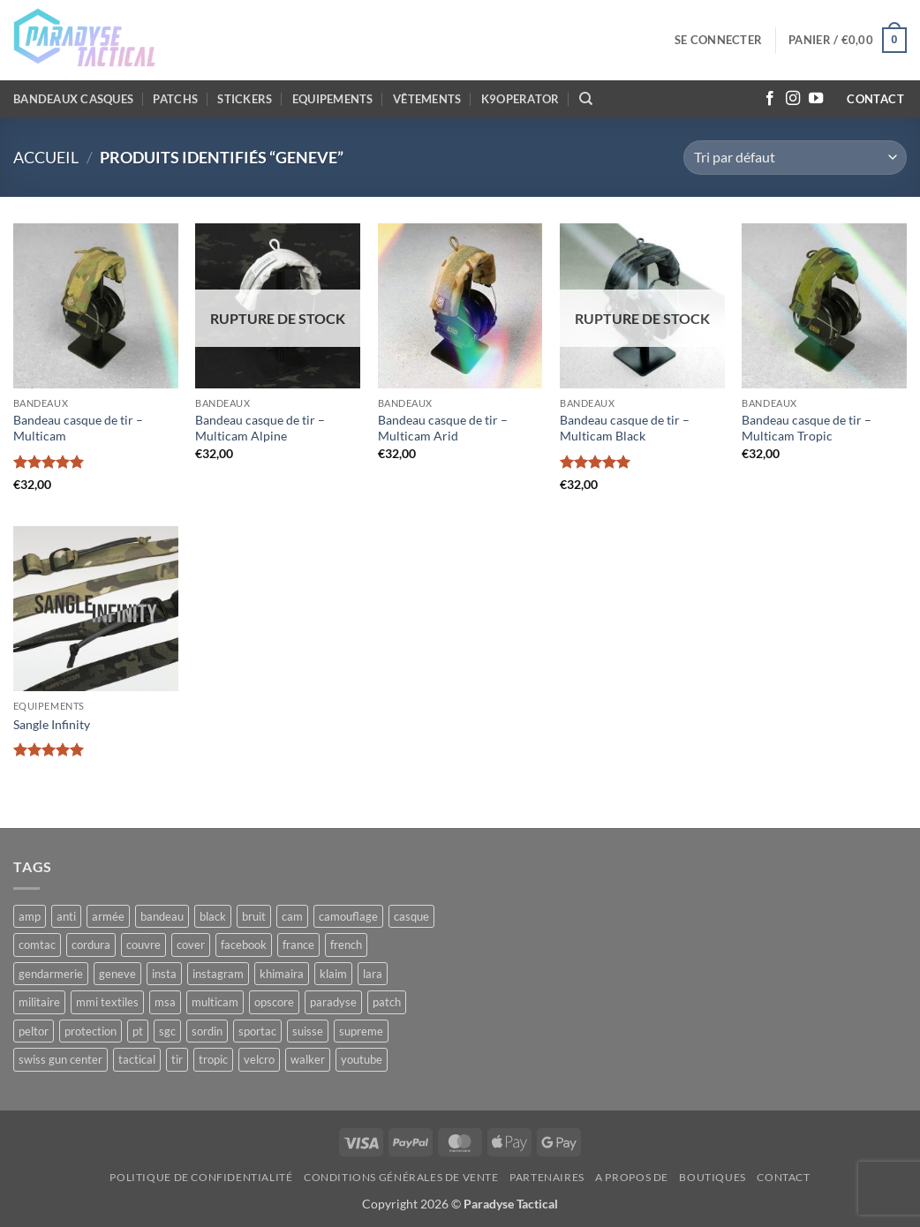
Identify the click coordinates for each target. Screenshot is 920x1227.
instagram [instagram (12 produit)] (218, 974)
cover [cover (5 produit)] (191, 944)
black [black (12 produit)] (213, 916)
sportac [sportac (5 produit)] (257, 1031)
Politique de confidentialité (200, 1177)
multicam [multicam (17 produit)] (215, 1002)
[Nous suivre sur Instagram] (793, 99)
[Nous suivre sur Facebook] (770, 99)
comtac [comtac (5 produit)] (37, 944)
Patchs (175, 99)
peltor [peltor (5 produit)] (34, 1031)
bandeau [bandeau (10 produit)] (162, 916)
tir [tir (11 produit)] (177, 1059)
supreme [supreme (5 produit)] (361, 1031)
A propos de (631, 1177)
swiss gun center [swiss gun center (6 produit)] (60, 1059)
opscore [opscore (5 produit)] (274, 1002)
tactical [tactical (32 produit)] (136, 1059)
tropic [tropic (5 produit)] (213, 1059)
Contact (783, 1177)
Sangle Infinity (51, 724)
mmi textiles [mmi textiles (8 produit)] (107, 1002)
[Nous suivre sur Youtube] (816, 99)
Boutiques (712, 1177)
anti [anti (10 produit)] (66, 916)
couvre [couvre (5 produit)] (143, 944)
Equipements (332, 99)
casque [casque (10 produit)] (411, 916)
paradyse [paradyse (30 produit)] (333, 1002)
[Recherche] (585, 99)
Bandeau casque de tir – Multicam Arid (443, 428)
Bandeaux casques (73, 99)
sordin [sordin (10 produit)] (207, 1031)
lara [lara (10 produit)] (372, 974)
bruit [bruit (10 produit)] (254, 916)
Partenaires (546, 1177)
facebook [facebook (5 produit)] (244, 944)
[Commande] (795, 157)
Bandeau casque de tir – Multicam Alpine (260, 428)
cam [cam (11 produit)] (292, 916)
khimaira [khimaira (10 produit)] (282, 974)
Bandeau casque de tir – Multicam (78, 428)
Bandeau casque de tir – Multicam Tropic (806, 428)
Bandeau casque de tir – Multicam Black (625, 428)
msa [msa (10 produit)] (165, 1002)
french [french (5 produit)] (346, 944)
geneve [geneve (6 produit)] (117, 974)
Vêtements (427, 99)
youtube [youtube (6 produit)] (361, 1059)
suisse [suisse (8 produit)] (307, 1031)
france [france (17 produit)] (298, 944)
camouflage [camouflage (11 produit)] (348, 916)
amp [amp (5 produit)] (30, 916)
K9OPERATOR (520, 99)
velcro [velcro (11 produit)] (259, 1059)
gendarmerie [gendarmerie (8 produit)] (51, 974)
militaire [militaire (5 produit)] (39, 1002)
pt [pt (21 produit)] (137, 1031)
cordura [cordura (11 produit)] (91, 944)
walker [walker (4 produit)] (307, 1059)
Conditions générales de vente (401, 1177)
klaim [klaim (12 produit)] (333, 974)
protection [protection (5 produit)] (90, 1031)
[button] (718, 39)
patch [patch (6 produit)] (387, 1002)
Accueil (46, 157)
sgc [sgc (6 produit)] (167, 1031)
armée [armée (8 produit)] (108, 916)
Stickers (244, 99)
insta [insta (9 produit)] (164, 974)
